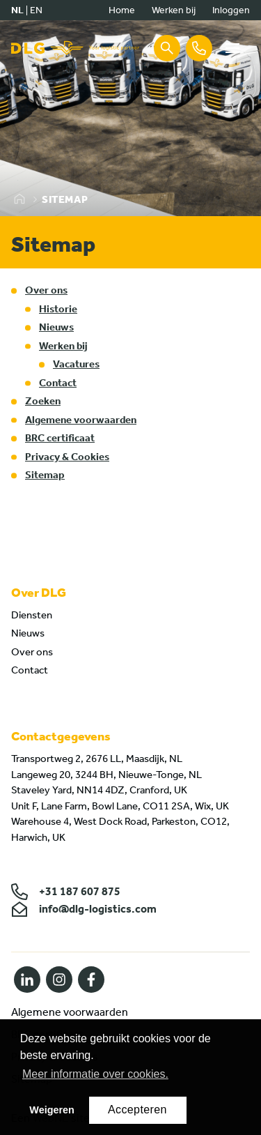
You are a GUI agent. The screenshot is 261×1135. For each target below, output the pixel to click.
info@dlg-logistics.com (84, 909)
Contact (58, 382)
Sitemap (45, 475)
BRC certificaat (60, 438)
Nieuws (56, 327)
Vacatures (76, 364)
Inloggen (231, 10)
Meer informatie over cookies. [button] (95, 1074)
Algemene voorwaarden (80, 419)
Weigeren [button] (51, 1109)
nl (17, 10)
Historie (58, 309)
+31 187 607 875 (65, 891)
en (36, 10)
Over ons (46, 290)
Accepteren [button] (137, 1109)
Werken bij (174, 10)
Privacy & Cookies (67, 456)
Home (122, 10)
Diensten (31, 615)
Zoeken (43, 401)
